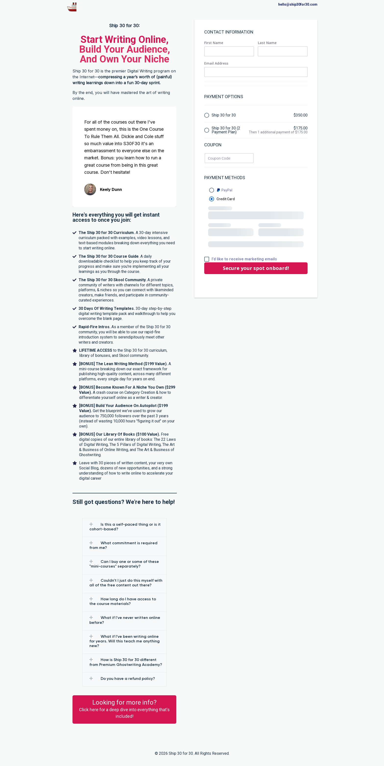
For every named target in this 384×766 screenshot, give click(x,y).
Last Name (267, 43)
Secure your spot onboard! (256, 268)
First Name (213, 43)
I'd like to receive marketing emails (244, 259)
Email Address (216, 63)
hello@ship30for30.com (297, 4)
